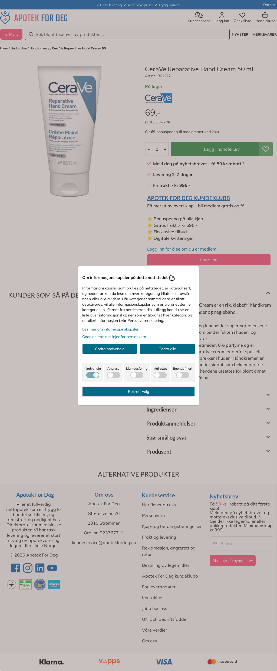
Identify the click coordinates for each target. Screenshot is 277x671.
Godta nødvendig (109, 348)
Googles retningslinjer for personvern (114, 336)
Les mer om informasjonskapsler (110, 329)
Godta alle (167, 348)
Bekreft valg (138, 391)
